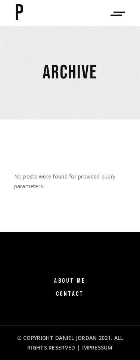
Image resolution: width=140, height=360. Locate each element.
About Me (69, 281)
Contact (70, 294)
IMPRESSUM (97, 347)
